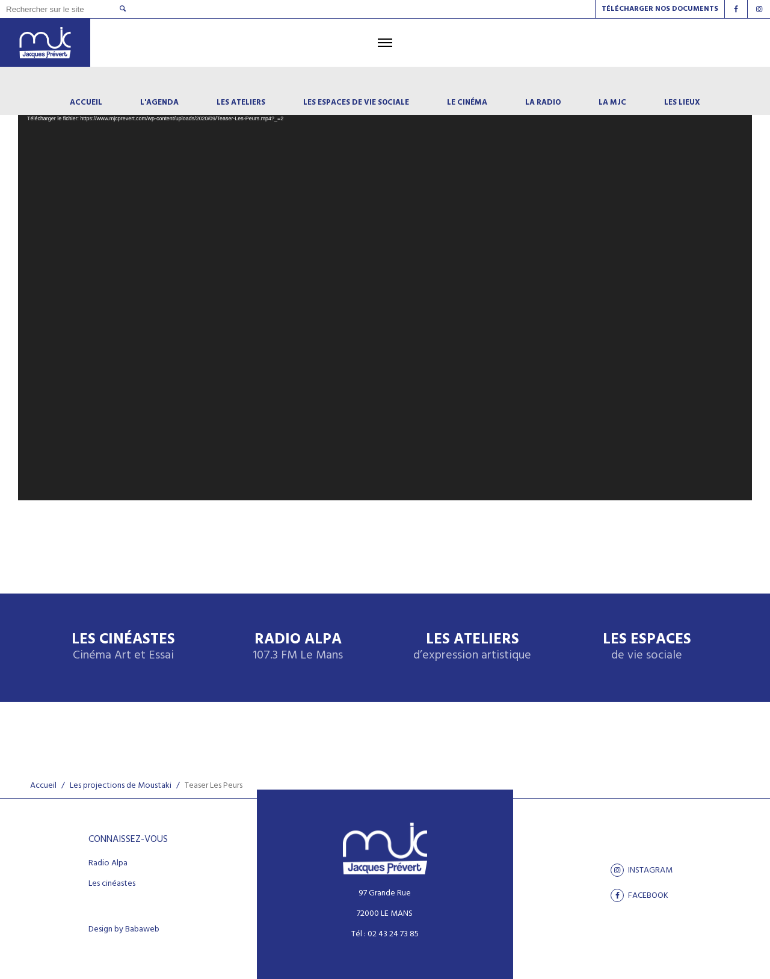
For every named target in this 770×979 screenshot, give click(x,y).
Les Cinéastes (123, 647)
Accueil (43, 786)
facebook (639, 895)
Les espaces (647, 647)
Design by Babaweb (123, 929)
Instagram (642, 870)
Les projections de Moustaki (120, 786)
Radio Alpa (298, 647)
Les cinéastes (111, 884)
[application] (385, 294)
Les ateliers (472, 647)
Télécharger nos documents (660, 9)
